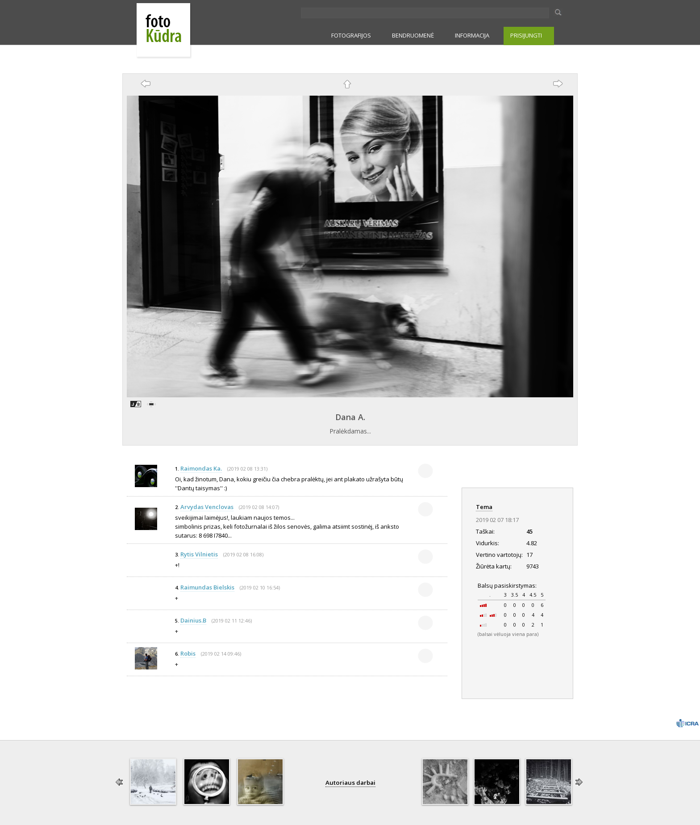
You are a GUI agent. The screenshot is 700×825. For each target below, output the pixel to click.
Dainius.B (193, 620)
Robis (188, 653)
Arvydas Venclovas (206, 507)
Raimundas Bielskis (207, 587)
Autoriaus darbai (350, 783)
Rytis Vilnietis (199, 554)
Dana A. (350, 417)
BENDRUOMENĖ (413, 35)
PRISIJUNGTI (526, 35)
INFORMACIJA (472, 35)
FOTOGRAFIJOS (351, 35)
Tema (484, 507)
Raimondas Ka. (201, 468)
